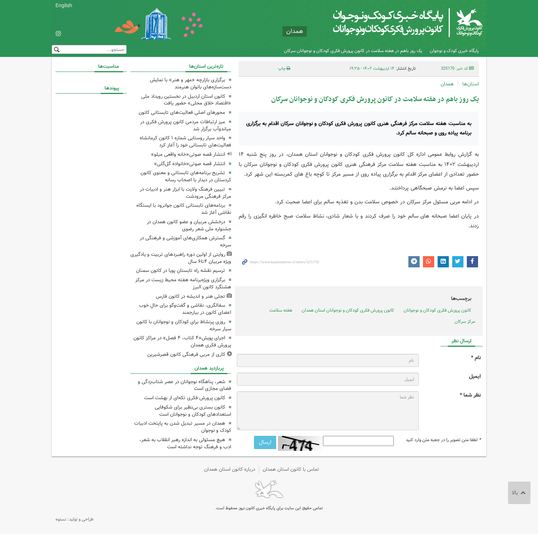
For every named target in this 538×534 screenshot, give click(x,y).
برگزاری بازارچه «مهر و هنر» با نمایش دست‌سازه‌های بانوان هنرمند (190, 83)
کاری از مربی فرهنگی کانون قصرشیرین (186, 354)
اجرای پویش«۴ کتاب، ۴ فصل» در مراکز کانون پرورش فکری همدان (182, 341)
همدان (447, 84)
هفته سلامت (280, 310)
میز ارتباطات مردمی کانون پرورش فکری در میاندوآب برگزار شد (185, 125)
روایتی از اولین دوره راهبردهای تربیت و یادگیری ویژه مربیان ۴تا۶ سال (180, 258)
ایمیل (475, 376)
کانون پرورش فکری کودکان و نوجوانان (395, 22)
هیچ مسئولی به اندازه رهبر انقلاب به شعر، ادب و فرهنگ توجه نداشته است (185, 443)
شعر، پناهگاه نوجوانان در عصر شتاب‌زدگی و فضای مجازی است (184, 385)
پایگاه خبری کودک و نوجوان (454, 50)
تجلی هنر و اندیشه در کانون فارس (190, 296)
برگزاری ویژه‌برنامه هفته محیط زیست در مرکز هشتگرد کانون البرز (183, 283)
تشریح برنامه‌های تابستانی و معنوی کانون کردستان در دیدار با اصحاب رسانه (185, 176)
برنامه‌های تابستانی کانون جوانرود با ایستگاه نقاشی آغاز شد (183, 209)
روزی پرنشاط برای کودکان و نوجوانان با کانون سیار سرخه (183, 325)
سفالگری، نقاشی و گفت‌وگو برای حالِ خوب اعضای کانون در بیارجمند (185, 309)
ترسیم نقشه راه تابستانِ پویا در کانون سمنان (180, 270)
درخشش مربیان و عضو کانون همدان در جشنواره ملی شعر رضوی (189, 225)
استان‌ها (470, 84)
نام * (476, 358)
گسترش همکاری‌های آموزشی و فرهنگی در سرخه (185, 241)
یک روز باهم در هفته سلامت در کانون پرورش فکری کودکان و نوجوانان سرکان (353, 50)
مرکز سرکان (464, 321)
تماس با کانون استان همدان (291, 469)
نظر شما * (470, 395)
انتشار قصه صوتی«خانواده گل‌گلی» (189, 163)
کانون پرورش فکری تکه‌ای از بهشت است (184, 397)
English (63, 5)
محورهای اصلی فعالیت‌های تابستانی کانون (182, 112)
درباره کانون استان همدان (229, 469)
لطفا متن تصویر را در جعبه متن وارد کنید (443, 440)
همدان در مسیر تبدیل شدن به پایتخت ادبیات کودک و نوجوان (182, 427)
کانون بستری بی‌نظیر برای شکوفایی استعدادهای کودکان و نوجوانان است (193, 411)
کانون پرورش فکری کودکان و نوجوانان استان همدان (348, 310)
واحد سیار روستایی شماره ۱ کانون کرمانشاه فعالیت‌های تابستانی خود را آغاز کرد (185, 141)
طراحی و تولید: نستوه (74, 519)
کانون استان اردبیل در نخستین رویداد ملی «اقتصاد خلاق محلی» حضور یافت (186, 100)
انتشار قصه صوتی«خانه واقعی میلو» (188, 154)
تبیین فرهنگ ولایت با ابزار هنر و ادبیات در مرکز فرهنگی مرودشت (185, 193)
